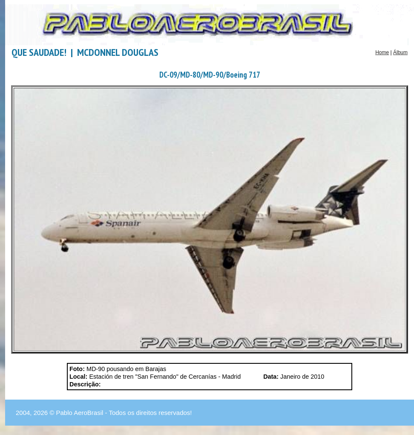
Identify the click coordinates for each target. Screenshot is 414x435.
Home (382, 52)
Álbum (400, 52)
